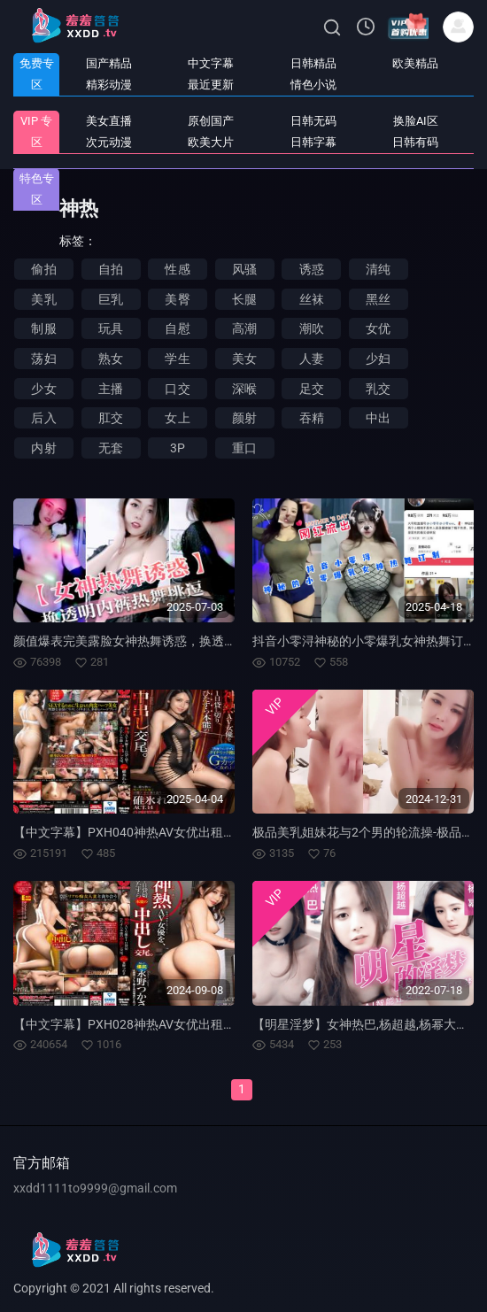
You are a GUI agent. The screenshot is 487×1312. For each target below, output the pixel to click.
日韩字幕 (313, 142)
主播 (110, 389)
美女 (244, 358)
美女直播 (109, 120)
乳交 (378, 389)
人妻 (311, 358)
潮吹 (311, 328)
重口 (244, 448)
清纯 (378, 269)
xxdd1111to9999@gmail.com (95, 1188)
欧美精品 (415, 63)
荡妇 (43, 358)
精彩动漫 (109, 84)
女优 (378, 328)
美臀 (177, 299)
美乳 (43, 299)
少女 (43, 389)
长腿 (244, 299)
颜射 (244, 418)
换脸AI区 (415, 120)
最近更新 (211, 84)
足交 (311, 389)
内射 (43, 448)
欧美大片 (211, 142)
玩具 (110, 328)
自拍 (110, 269)
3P (177, 448)
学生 (177, 358)
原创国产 (211, 120)
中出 (378, 418)
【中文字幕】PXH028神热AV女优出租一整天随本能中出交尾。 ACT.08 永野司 (227, 1024)
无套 (110, 448)
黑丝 (378, 299)
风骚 (244, 269)
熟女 (110, 358)
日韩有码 (415, 142)
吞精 (311, 418)
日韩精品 (313, 63)
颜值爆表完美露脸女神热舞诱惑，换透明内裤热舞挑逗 (162, 641)
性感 (177, 269)
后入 (43, 418)
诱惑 (311, 269)
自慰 (177, 328)
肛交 (110, 418)
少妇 (378, 358)
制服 (43, 328)
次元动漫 (109, 142)
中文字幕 (211, 63)
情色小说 (313, 84)
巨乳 (110, 299)
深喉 (244, 389)
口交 (177, 389)
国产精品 (109, 63)
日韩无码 (313, 120)
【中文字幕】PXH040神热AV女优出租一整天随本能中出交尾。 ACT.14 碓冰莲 (227, 832)
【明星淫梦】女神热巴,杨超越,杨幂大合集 (366, 1024)
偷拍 (43, 269)
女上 (177, 418)
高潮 (244, 328)
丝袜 (311, 299)
